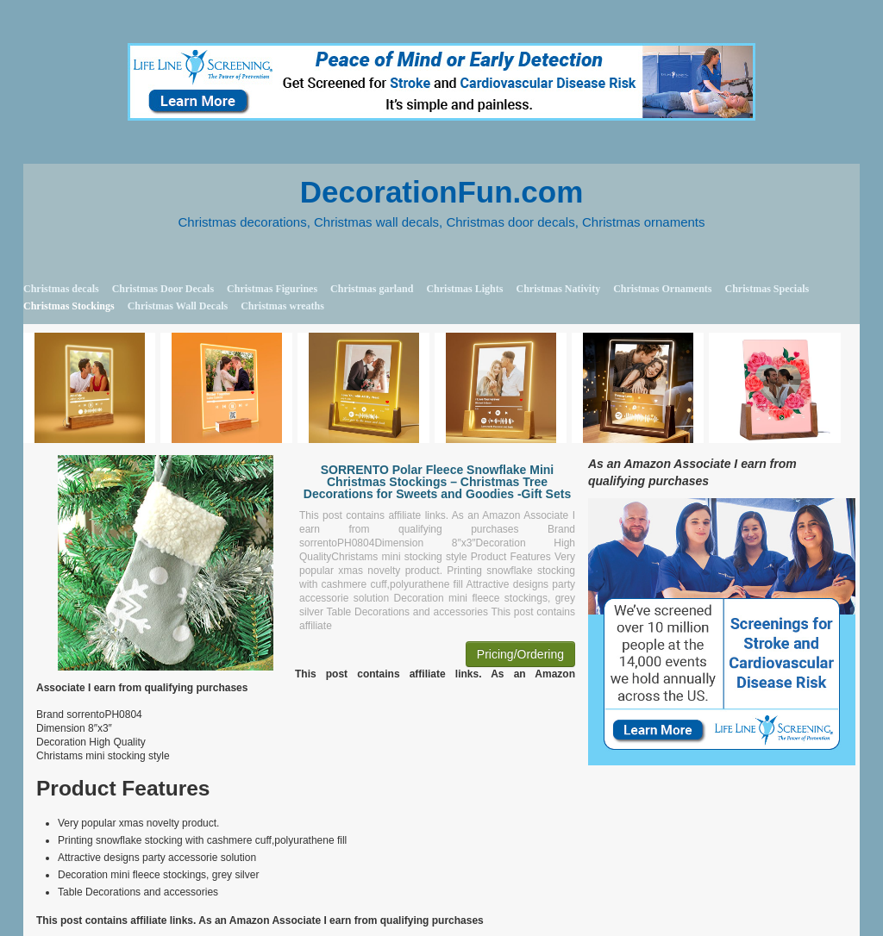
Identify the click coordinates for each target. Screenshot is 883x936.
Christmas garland (371, 289)
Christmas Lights (464, 289)
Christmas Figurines (272, 289)
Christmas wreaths (282, 306)
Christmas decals (61, 289)
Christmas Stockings (69, 306)
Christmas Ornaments (662, 289)
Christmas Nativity (558, 289)
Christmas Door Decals (163, 289)
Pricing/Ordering (520, 654)
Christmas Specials (766, 289)
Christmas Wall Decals (178, 306)
